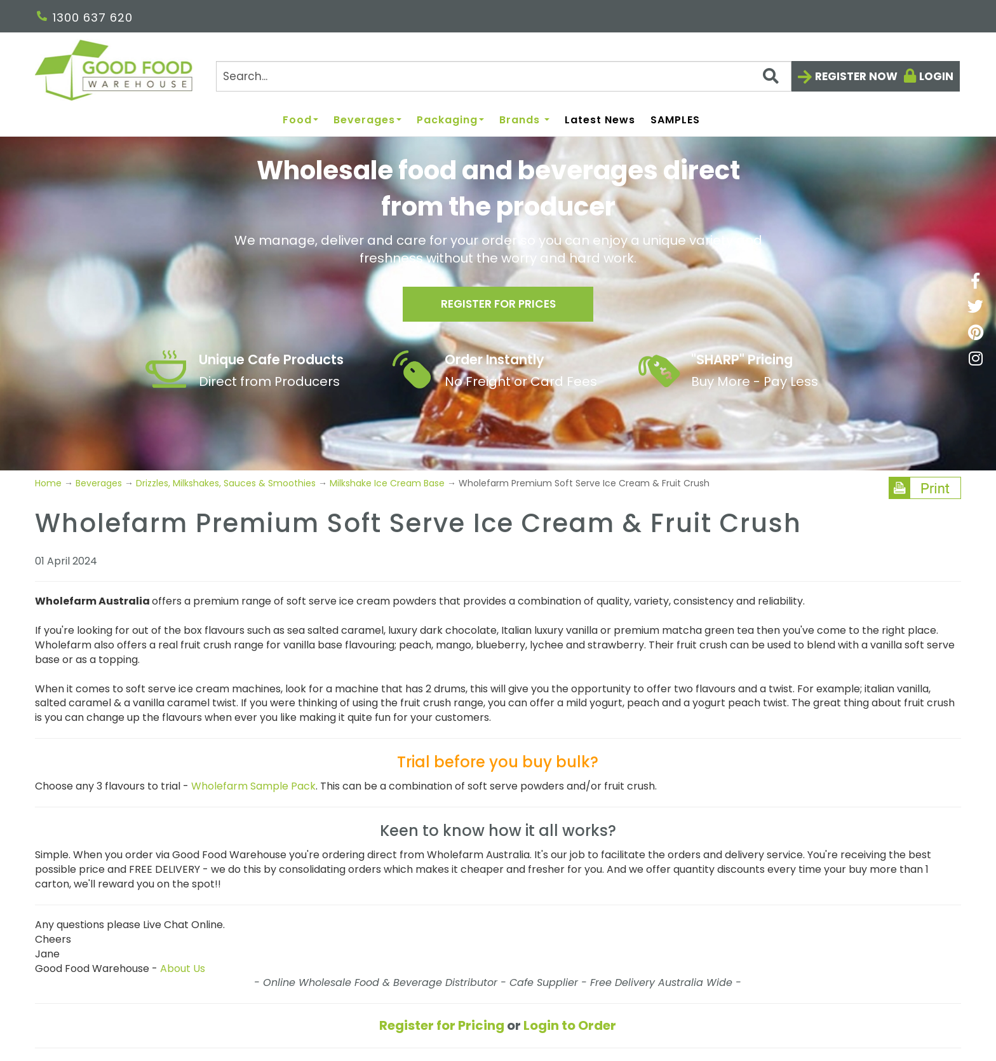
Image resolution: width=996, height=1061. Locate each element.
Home (49, 483)
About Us (182, 968)
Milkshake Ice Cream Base (387, 483)
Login (936, 76)
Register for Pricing (441, 1025)
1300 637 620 (85, 17)
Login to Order (569, 1025)
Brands (524, 120)
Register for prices (498, 306)
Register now (856, 76)
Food (300, 120)
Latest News (600, 120)
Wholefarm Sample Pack (253, 786)
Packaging (450, 120)
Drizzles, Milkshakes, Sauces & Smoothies (226, 483)
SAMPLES (675, 120)
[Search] (503, 76)
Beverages (367, 120)
